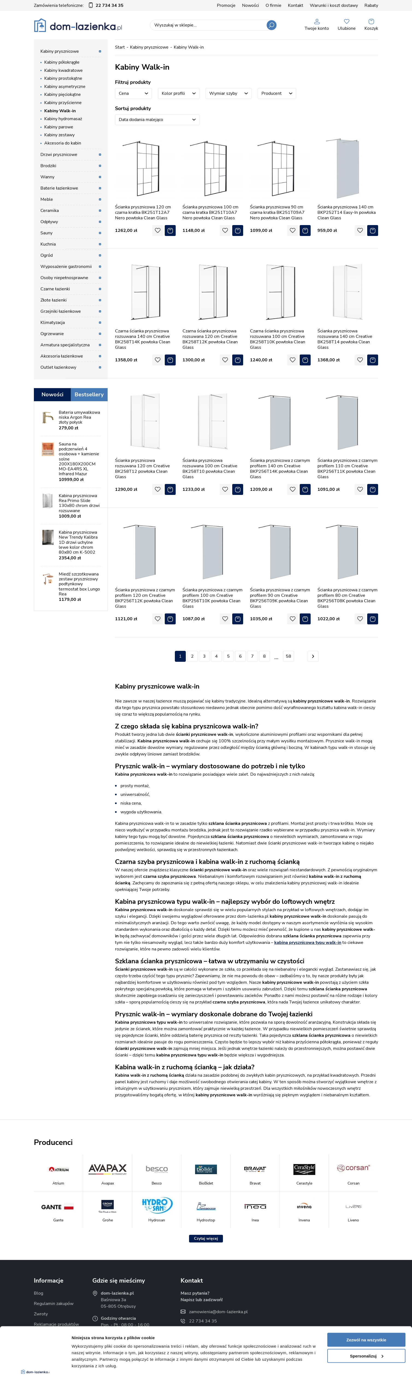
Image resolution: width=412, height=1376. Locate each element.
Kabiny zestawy (59, 135)
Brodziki (48, 166)
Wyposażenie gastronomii (66, 267)
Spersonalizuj (366, 1314)
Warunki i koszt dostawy (334, 5)
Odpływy (49, 222)
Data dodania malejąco (141, 120)
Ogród (46, 255)
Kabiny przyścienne (63, 103)
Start (120, 47)
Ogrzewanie (52, 334)
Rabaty (371, 5)
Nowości (250, 5)
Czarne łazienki (55, 289)
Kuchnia (48, 244)
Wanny (47, 177)
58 (288, 656)
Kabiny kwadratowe (63, 70)
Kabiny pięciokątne (62, 94)
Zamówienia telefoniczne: (78, 5)
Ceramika (49, 211)
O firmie (273, 5)
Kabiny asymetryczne (65, 87)
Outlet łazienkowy (58, 367)
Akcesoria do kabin (62, 143)
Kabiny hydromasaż (63, 119)
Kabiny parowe (58, 127)
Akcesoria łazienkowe (61, 356)
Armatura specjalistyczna (65, 345)
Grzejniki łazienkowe (60, 311)
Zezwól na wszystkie (366, 1298)
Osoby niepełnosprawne (64, 278)
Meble (46, 199)
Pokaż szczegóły (88, 1365)
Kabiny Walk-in (60, 111)
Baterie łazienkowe (59, 188)
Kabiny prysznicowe (59, 51)
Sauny (46, 233)
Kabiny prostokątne (63, 78)
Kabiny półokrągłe (62, 62)
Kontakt (295, 5)
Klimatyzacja (52, 323)
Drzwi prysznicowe (58, 155)
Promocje (226, 5)
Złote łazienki (53, 300)
